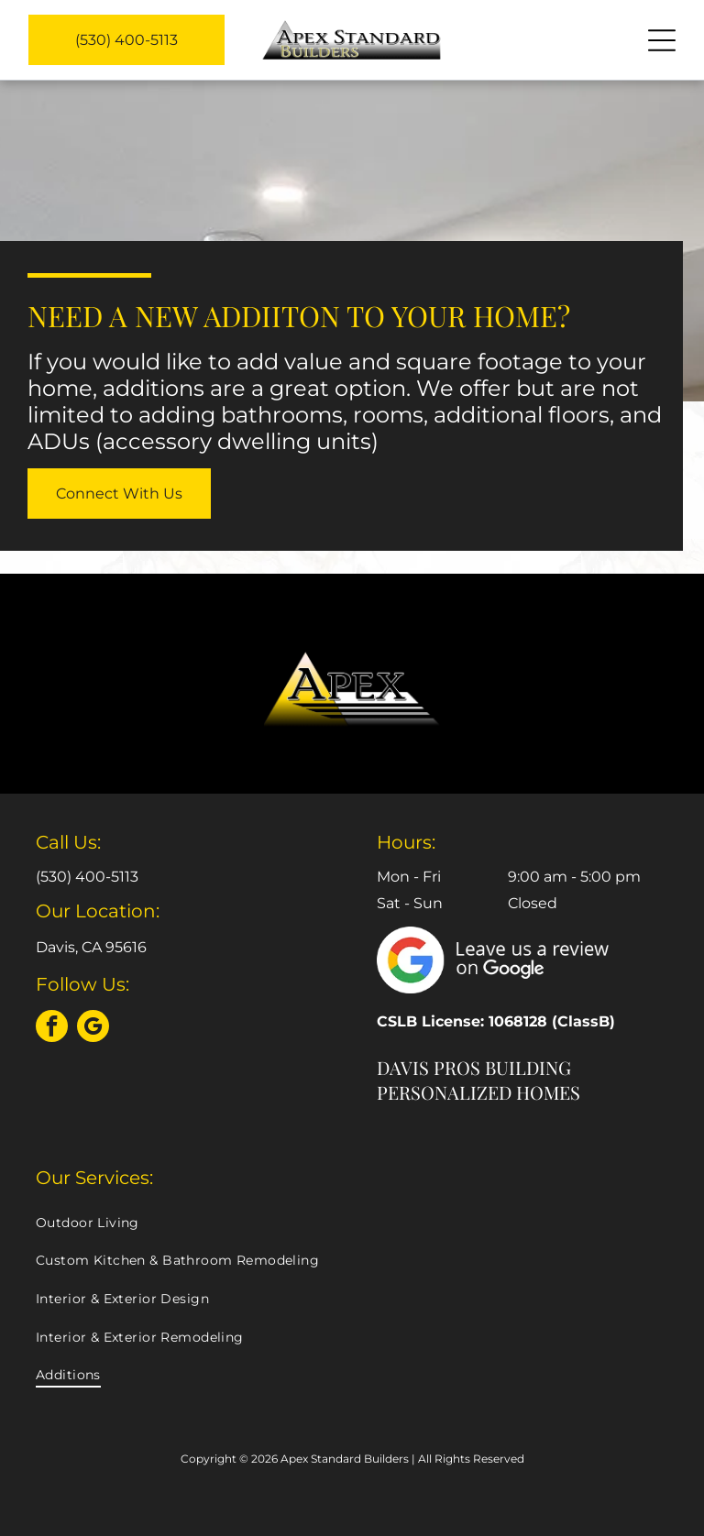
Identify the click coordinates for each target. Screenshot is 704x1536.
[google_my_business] (93, 1028)
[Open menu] (662, 40)
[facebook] (52, 1028)
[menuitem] (352, 1222)
